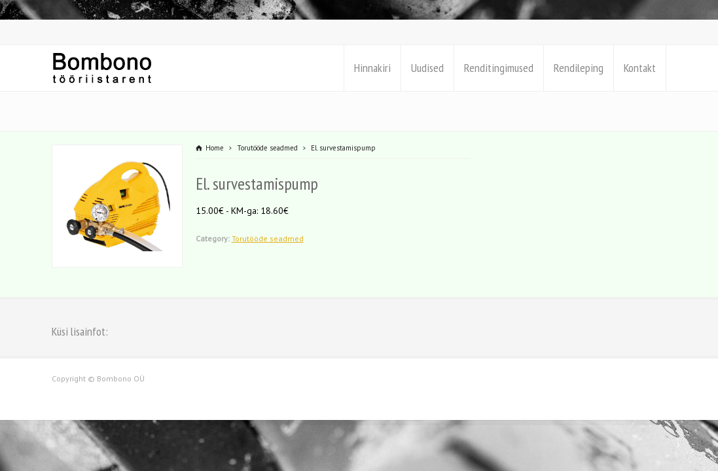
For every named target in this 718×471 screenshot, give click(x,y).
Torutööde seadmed (268, 238)
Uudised (427, 67)
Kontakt (640, 67)
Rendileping (578, 67)
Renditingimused (498, 67)
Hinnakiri (372, 67)
